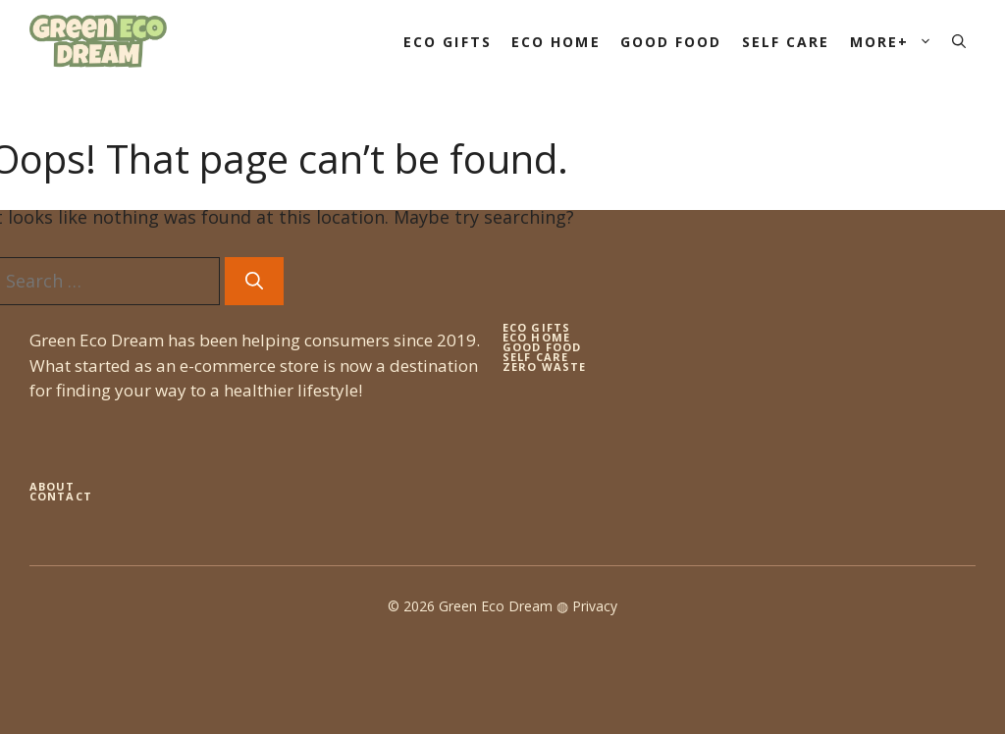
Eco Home (556, 41)
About (52, 486)
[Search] (254, 281)
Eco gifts (536, 327)
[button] (959, 42)
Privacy (594, 606)
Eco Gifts (447, 41)
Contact (60, 496)
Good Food (671, 41)
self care (535, 356)
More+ (896, 42)
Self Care (786, 41)
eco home (536, 337)
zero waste (544, 366)
